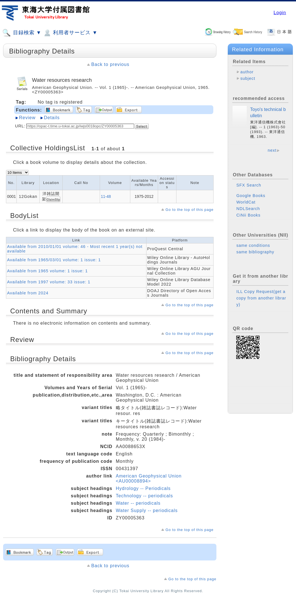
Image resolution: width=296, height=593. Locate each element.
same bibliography (255, 252)
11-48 (106, 196)
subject (247, 78)
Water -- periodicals (138, 503)
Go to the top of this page (189, 209)
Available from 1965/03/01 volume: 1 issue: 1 (54, 260)
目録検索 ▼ (21, 33)
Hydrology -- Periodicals (143, 488)
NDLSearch (248, 208)
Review (27, 117)
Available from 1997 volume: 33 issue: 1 (48, 282)
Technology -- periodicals (144, 495)
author (247, 72)
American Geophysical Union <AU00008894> (149, 478)
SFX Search (248, 185)
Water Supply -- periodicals (147, 510)
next (272, 150)
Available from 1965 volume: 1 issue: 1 (47, 271)
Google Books (250, 195)
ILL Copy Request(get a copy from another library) (261, 298)
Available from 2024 (27, 293)
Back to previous (110, 64)
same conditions (253, 245)
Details (52, 117)
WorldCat (245, 202)
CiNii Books (248, 215)
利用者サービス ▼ (70, 33)
